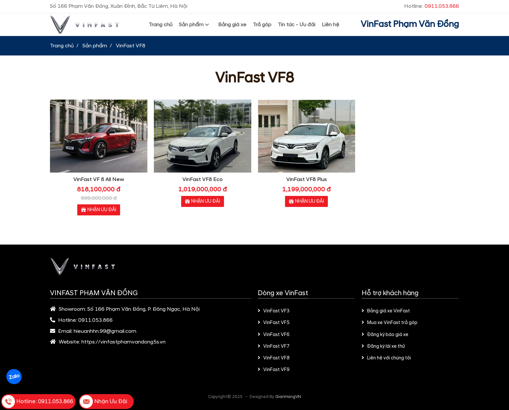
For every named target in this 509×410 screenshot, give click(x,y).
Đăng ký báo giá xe (385, 335)
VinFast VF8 (274, 358)
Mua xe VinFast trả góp (389, 323)
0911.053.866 (95, 320)
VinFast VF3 (274, 311)
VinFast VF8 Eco (202, 179)
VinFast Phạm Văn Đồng (410, 24)
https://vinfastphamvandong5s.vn (123, 342)
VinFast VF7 (274, 346)
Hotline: (431, 6)
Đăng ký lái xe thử (383, 346)
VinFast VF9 (274, 370)
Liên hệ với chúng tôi (386, 358)
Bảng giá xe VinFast (386, 311)
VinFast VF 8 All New (98, 179)
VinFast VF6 (274, 335)
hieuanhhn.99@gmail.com (105, 331)
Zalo (13, 376)
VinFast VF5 (274, 323)
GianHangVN (288, 396)
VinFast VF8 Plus (306, 179)
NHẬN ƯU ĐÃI (98, 210)
